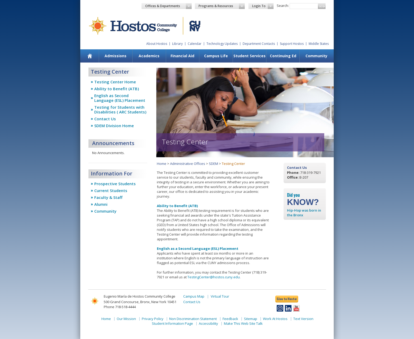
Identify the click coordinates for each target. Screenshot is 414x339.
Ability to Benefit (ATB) (116, 88)
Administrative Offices (187, 163)
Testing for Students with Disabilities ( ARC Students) (120, 109)
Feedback (230, 318)
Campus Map (193, 296)
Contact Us (105, 118)
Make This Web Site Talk (243, 323)
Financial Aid (182, 55)
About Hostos (156, 43)
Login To (263, 6)
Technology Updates (222, 43)
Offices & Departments (168, 6)
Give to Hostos (287, 299)
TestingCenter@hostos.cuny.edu (213, 277)
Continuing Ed (283, 55)
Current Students (110, 190)
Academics (149, 55)
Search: (283, 5)
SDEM (213, 163)
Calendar (194, 43)
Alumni (100, 204)
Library (177, 43)
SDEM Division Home (114, 125)
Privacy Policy (152, 318)
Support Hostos (292, 43)
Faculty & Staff (108, 197)
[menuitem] (90, 56)
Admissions (115, 55)
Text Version (303, 318)
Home (161, 163)
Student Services (249, 55)
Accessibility (208, 323)
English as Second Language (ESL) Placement (119, 98)
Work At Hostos (275, 318)
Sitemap (250, 318)
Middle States (319, 43)
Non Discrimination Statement (193, 318)
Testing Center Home (115, 81)
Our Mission (126, 318)
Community (316, 55)
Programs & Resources (222, 6)
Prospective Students (115, 183)
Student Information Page (172, 323)
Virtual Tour (220, 296)
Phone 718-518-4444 (120, 306)
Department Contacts (259, 43)
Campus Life (216, 55)
